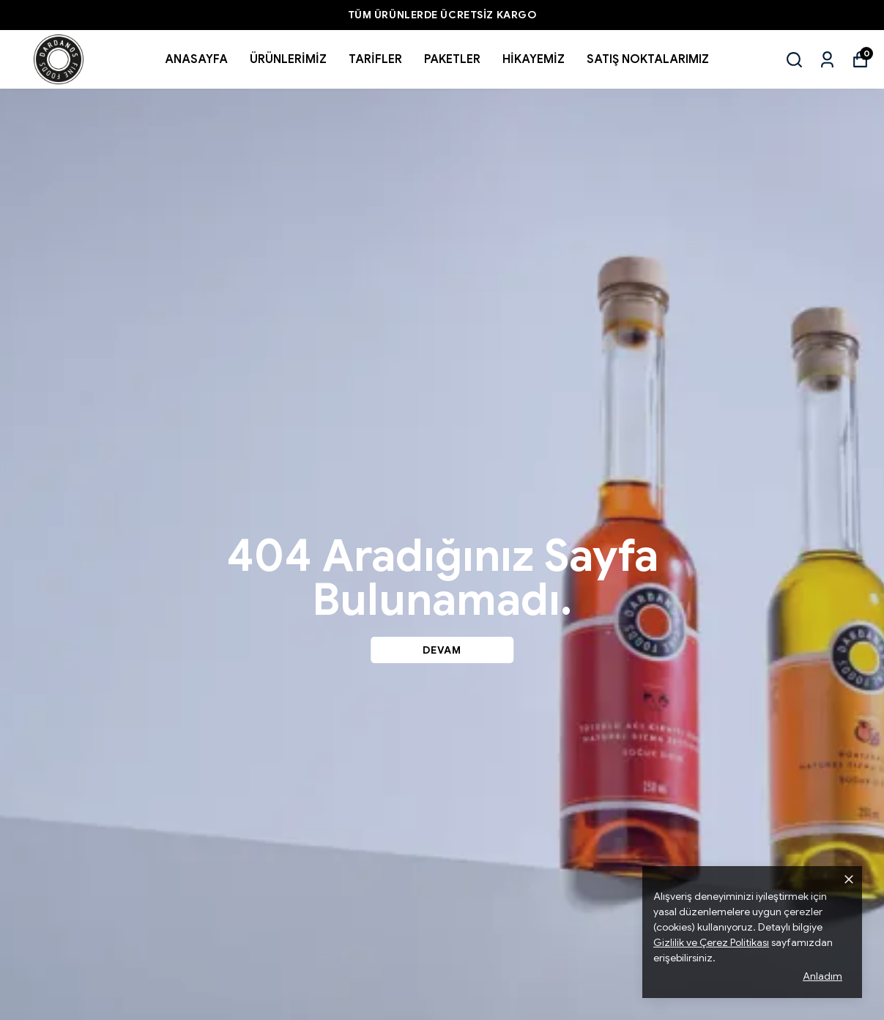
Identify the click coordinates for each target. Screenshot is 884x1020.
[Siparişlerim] (827, 60)
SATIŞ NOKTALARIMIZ (648, 59)
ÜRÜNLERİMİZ (288, 59)
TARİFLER (375, 59)
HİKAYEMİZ (533, 59)
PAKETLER (452, 59)
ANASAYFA (196, 59)
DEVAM (442, 650)
